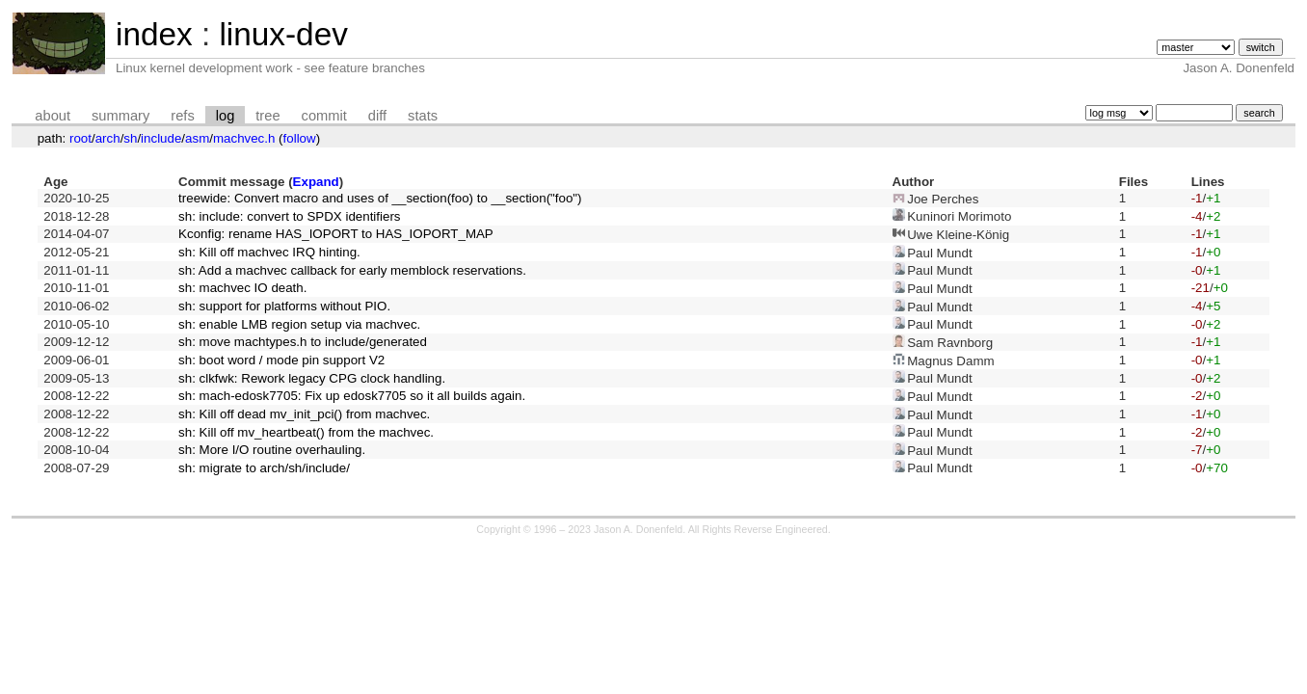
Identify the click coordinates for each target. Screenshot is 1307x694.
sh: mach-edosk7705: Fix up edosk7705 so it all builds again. (351, 395)
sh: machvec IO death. (242, 287)
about (52, 115)
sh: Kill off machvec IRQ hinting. (269, 252)
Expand (316, 181)
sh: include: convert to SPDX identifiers (289, 216)
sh (130, 138)
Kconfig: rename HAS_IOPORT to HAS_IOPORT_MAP (335, 234)
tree (267, 115)
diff (377, 115)
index (154, 34)
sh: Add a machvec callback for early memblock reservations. (352, 270)
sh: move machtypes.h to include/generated (302, 341)
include (161, 138)
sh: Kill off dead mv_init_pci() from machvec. (304, 414)
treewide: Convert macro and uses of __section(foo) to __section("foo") (379, 198)
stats (423, 115)
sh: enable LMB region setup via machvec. (299, 324)
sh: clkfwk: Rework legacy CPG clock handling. (311, 378)
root (80, 138)
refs (182, 115)
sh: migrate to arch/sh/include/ (264, 468)
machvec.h (244, 138)
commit (324, 115)
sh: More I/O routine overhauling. (271, 449)
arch (107, 138)
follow (299, 138)
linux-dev (283, 34)
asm (197, 138)
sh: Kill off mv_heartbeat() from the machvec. (306, 432)
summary (120, 115)
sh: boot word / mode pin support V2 (281, 360)
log (225, 115)
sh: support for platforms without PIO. (284, 306)
